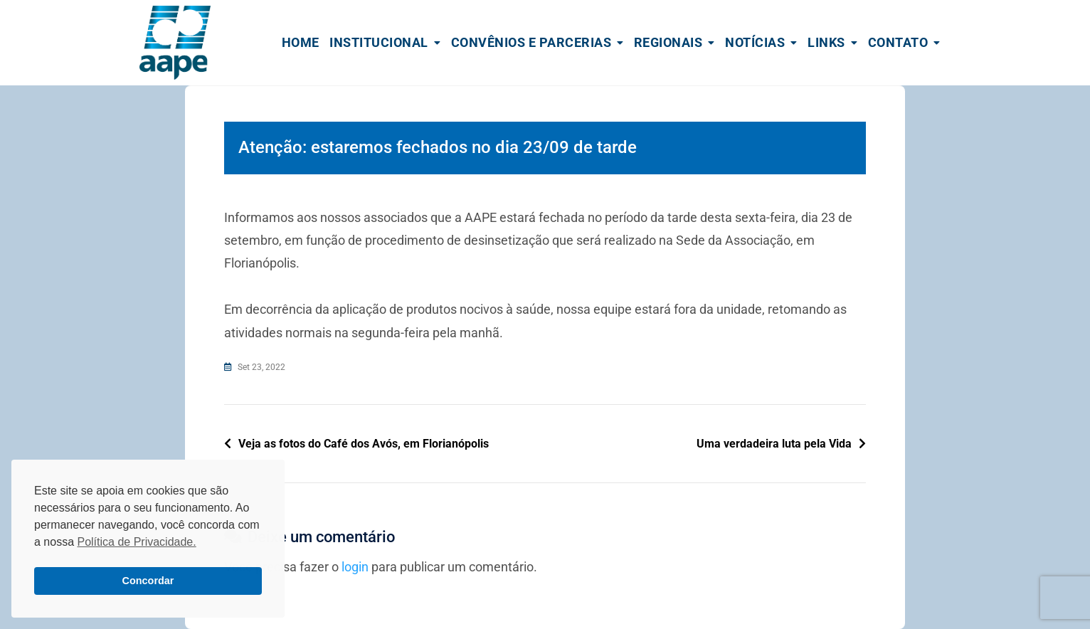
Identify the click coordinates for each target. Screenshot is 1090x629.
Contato (898, 42)
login (355, 566)
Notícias (755, 42)
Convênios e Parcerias (531, 42)
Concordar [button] (148, 580)
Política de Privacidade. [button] (136, 542)
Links (826, 42)
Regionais (668, 42)
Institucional (378, 42)
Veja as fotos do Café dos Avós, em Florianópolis (363, 443)
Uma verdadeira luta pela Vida (774, 443)
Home (300, 42)
